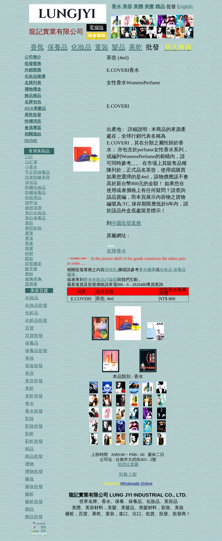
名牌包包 (33, 102)
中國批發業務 (126, 223)
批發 (43, 530)
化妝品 (81, 47)
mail (35, 530)
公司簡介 (33, 57)
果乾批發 (33, 114)
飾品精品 (33, 95)
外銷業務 (33, 70)
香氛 (37, 47)
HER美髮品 (35, 108)
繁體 (43, 527)
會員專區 (33, 127)
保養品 (57, 47)
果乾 (135, 47)
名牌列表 (33, 82)
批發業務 (33, 63)
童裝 (101, 47)
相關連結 (33, 134)
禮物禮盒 (33, 89)
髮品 (118, 47)
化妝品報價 (35, 76)
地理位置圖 (128, 464)
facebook (40, 523)
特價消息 (33, 121)
